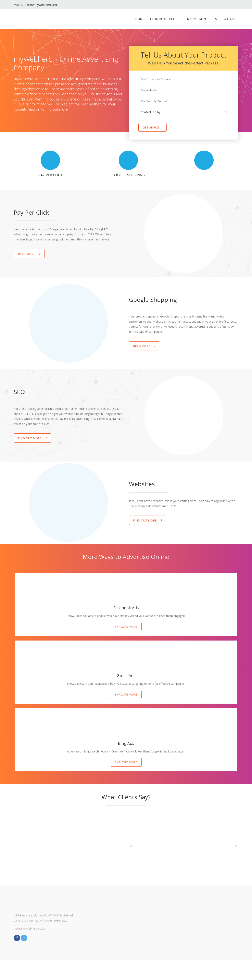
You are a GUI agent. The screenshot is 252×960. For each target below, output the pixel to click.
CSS (215, 19)
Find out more (32, 438)
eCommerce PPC (162, 19)
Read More (29, 253)
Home (139, 19)
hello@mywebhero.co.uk (42, 5)
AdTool (230, 19)
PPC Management (194, 19)
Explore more (126, 627)
